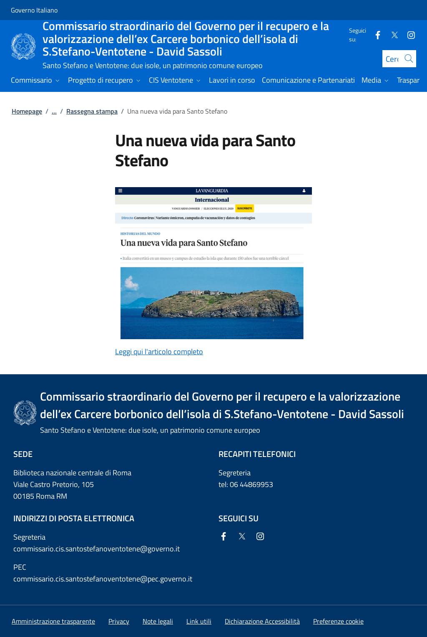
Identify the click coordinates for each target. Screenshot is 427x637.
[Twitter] (391, 34)
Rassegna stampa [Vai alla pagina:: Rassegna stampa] (92, 111)
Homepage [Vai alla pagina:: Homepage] (27, 111)
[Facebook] (374, 34)
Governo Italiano (34, 10)
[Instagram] (407, 34)
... (54, 111)
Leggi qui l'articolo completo (159, 351)
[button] (338, 621)
